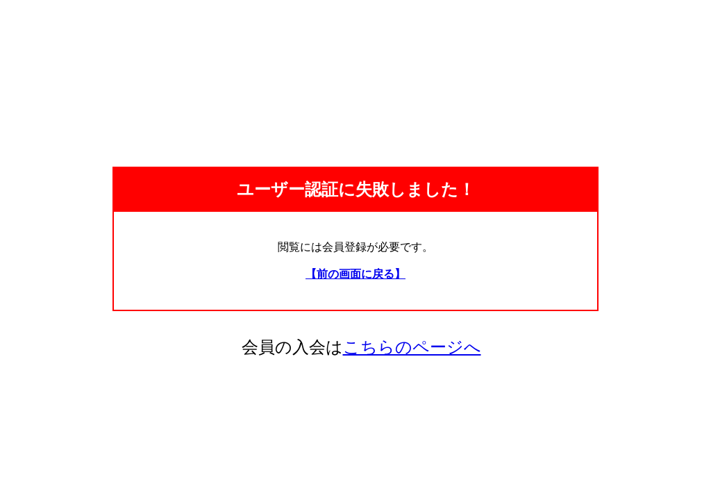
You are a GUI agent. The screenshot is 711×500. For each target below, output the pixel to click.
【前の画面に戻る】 (355, 274)
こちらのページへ (412, 347)
